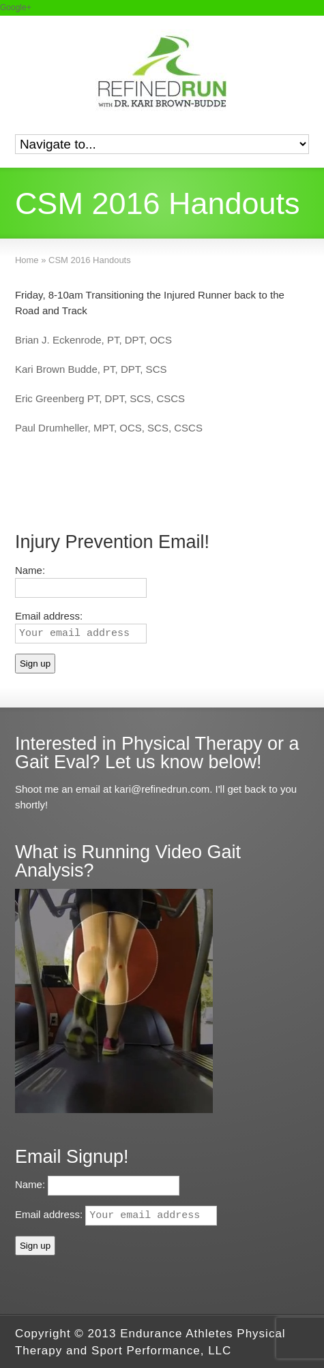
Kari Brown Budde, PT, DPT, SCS (91, 369)
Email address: (116, 1214)
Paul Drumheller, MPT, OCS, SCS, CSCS (109, 428)
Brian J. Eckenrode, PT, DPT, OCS (93, 340)
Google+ (15, 7)
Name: (30, 570)
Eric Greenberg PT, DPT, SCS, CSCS (100, 398)
